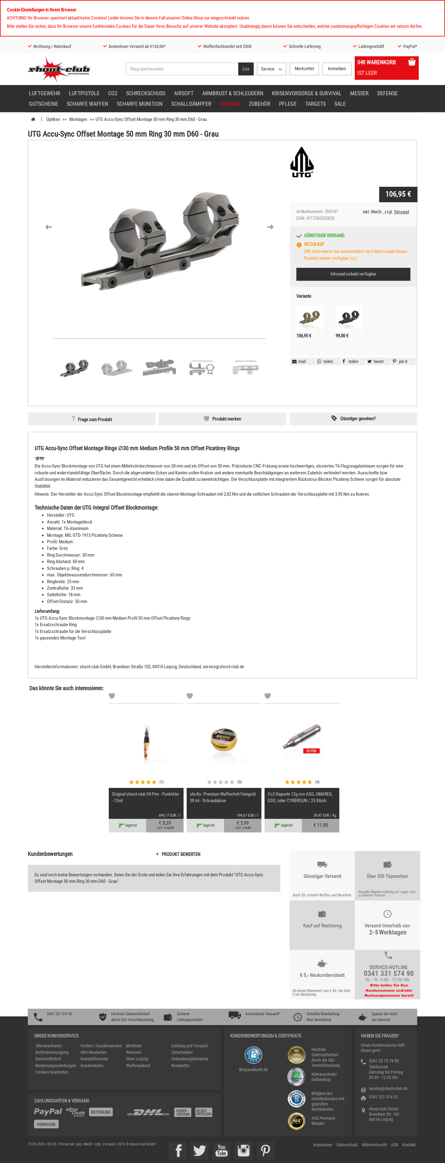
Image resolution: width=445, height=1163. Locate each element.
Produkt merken (226, 419)
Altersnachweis (48, 1045)
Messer (359, 93)
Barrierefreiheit (48, 1058)
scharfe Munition (140, 103)
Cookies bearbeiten (52, 1072)
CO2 (112, 93)
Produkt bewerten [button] (181, 854)
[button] (48, 227)
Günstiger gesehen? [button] (357, 418)
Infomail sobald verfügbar (353, 274)
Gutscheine (43, 103)
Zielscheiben (182, 1052)
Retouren (134, 1052)
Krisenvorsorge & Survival (306, 93)
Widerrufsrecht (374, 1144)
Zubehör (259, 103)
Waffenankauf (138, 1065)
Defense (387, 93)
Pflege (288, 103)
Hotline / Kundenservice (101, 1045)
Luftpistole (84, 93)
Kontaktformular (94, 1058)
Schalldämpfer (191, 103)
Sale (340, 103)
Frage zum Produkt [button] (95, 419)
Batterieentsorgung (52, 1052)
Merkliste (134, 1045)
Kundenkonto (92, 1065)
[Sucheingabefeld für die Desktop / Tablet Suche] (182, 68)
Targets (315, 103)
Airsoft (183, 93)
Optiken (230, 103)
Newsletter (180, 1065)
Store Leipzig (137, 1058)
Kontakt (409, 1144)
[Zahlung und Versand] (170, 1115)
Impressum (323, 1144)
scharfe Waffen (87, 103)
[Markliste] (112, 697)
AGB (394, 1144)
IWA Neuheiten (94, 1052)
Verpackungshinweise (190, 1058)
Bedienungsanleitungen (56, 1065)
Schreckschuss (145, 93)
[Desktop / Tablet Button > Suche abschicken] (246, 68)
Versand (401, 212)
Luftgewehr (44, 93)
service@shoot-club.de (388, 1088)
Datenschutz (347, 1144)
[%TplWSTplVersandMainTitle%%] (78, 1120)
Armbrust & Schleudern (232, 93)
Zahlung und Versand (189, 1045)
